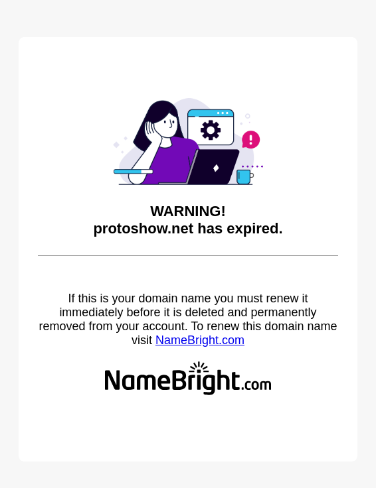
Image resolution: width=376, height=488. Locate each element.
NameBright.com (199, 340)
